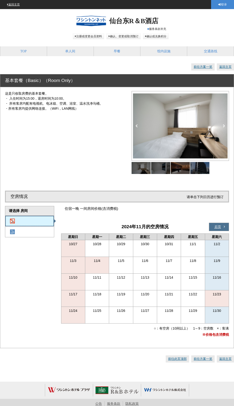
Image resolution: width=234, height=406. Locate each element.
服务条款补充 (157, 29)
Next (224, 126)
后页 (217, 227)
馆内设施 (163, 51)
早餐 (117, 51)
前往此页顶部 (177, 359)
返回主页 (14, 4)
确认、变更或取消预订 (124, 36)
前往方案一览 (203, 67)
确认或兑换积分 (156, 36)
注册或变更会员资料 (89, 36)
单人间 (70, 51)
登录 (224, 4)
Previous (136, 126)
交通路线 (210, 51)
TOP (23, 51)
